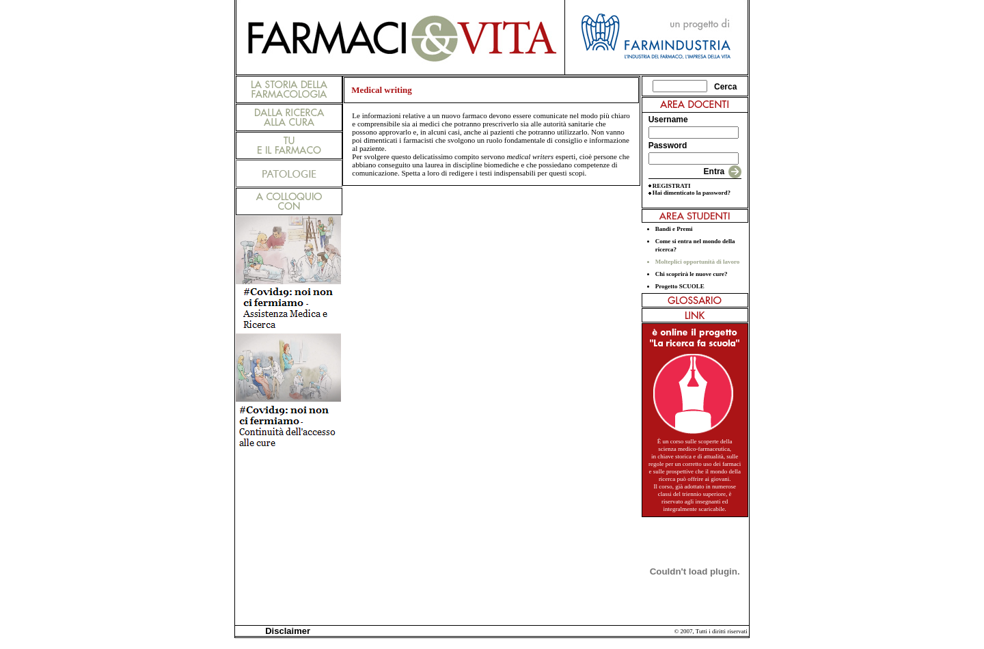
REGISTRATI (672, 185)
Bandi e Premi (674, 228)
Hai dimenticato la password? (691, 192)
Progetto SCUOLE (680, 286)
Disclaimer (285, 631)
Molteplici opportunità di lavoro (697, 261)
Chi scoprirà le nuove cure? (691, 274)
